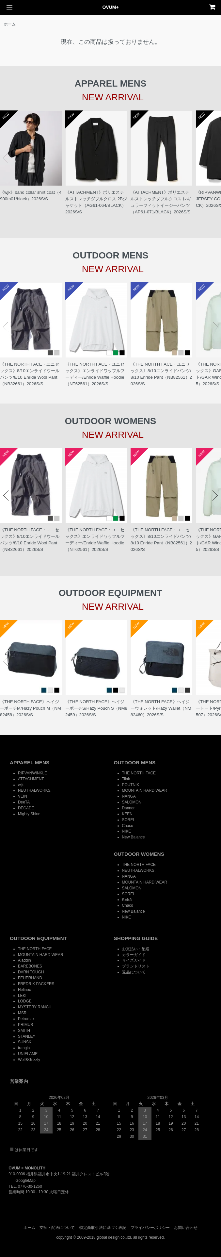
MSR (22, 1013)
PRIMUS (25, 1024)
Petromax (26, 1019)
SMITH (24, 1030)
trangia (24, 1048)
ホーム (10, 24)
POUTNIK (130, 785)
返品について (134, 972)
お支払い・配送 (136, 949)
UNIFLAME (28, 1053)
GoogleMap (21, 1180)
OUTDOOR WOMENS (139, 854)
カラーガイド (134, 954)
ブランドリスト (136, 966)
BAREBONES (30, 966)
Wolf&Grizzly (29, 1059)
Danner (128, 808)
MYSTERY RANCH (35, 1007)
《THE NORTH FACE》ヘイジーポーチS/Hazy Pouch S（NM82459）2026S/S (96, 708)
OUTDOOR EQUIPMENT (38, 938)
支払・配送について (57, 1227)
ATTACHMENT (31, 779)
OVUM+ (110, 7)
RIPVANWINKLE (32, 773)
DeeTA (24, 802)
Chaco (127, 825)
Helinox (24, 989)
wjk (21, 785)
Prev (5, 158)
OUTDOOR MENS (135, 762)
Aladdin (24, 960)
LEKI (22, 995)
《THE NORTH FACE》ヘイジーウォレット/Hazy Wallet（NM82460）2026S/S (161, 708)
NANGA (129, 796)
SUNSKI (25, 1042)
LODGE (25, 1001)
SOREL (128, 820)
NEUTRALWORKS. (35, 790)
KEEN (127, 814)
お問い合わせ (185, 1227)
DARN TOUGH (31, 972)
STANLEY (26, 1036)
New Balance (133, 837)
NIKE (126, 831)
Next (215, 158)
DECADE (26, 808)
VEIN (22, 796)
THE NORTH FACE (139, 773)
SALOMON (131, 802)
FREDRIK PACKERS (36, 984)
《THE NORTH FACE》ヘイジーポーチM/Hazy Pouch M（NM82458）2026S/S (30, 708)
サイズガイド (134, 960)
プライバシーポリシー (150, 1227)
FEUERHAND (30, 978)
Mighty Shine (29, 814)
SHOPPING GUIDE (136, 938)
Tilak (126, 779)
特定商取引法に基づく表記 (102, 1227)
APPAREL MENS (29, 762)
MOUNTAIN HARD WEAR (144, 790)
